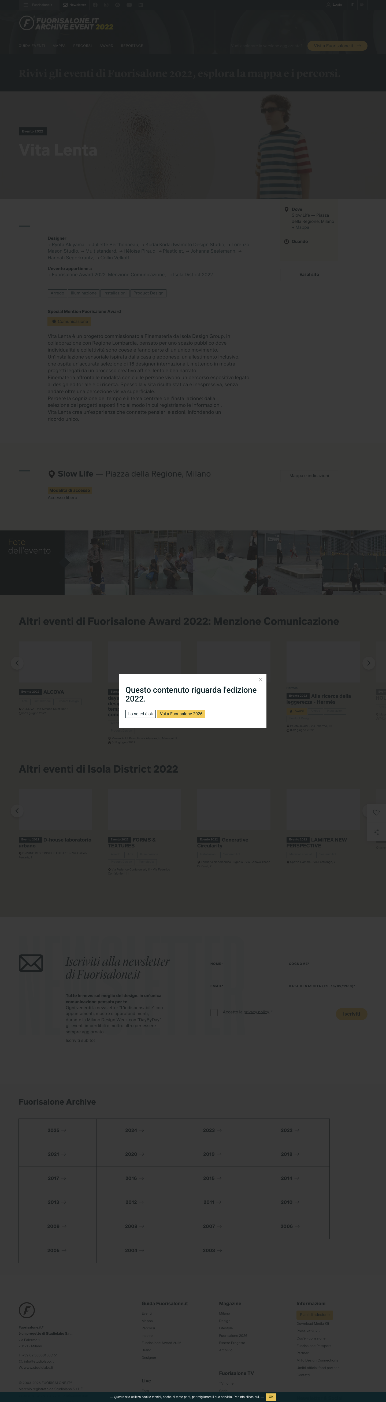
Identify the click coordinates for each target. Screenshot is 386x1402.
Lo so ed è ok (141, 713)
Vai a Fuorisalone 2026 (182, 713)
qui (257, 1397)
